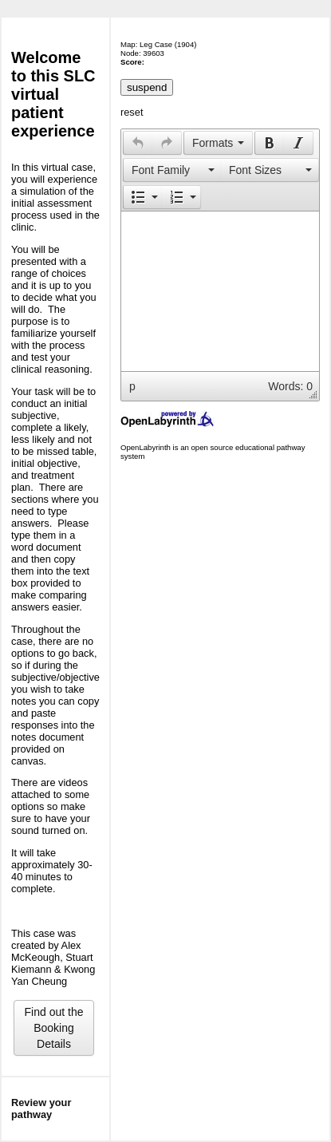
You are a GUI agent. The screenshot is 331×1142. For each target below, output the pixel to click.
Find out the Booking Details (54, 1028)
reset (131, 112)
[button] (137, 143)
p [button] (132, 386)
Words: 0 (290, 386)
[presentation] (138, 143)
